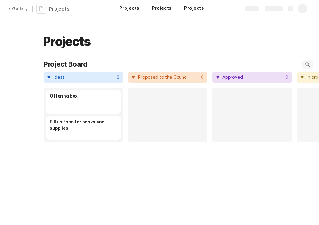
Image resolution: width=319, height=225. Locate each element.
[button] (307, 64)
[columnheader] (83, 77)
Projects (59, 9)
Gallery (18, 8)
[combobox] (84, 77)
